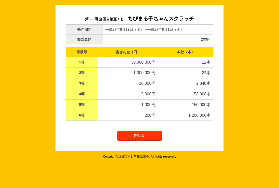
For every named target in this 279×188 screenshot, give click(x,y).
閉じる (139, 135)
